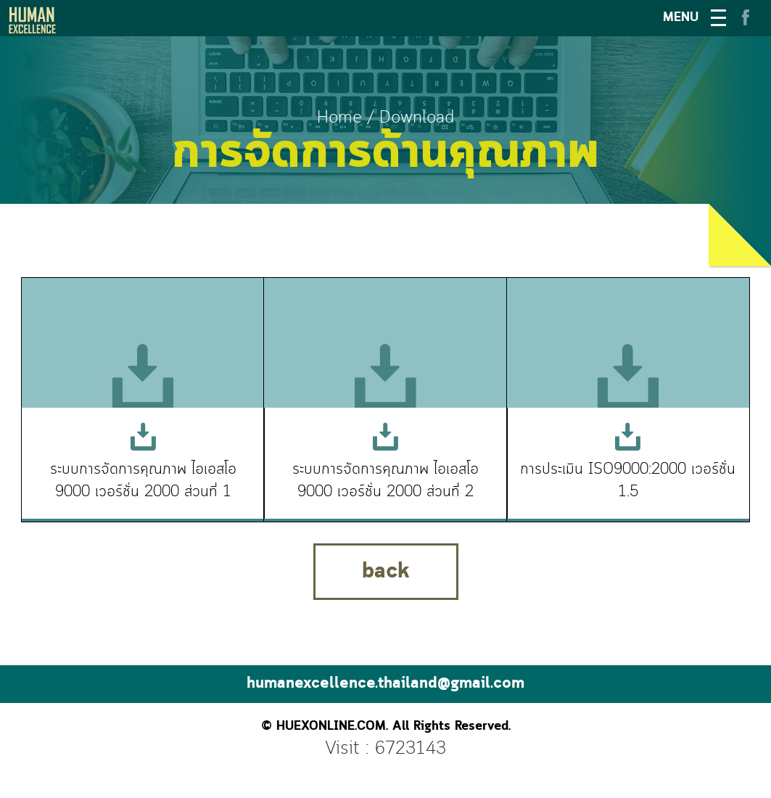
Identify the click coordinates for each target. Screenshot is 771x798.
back (386, 571)
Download (416, 118)
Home (339, 118)
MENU (680, 18)
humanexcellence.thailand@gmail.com (385, 683)
